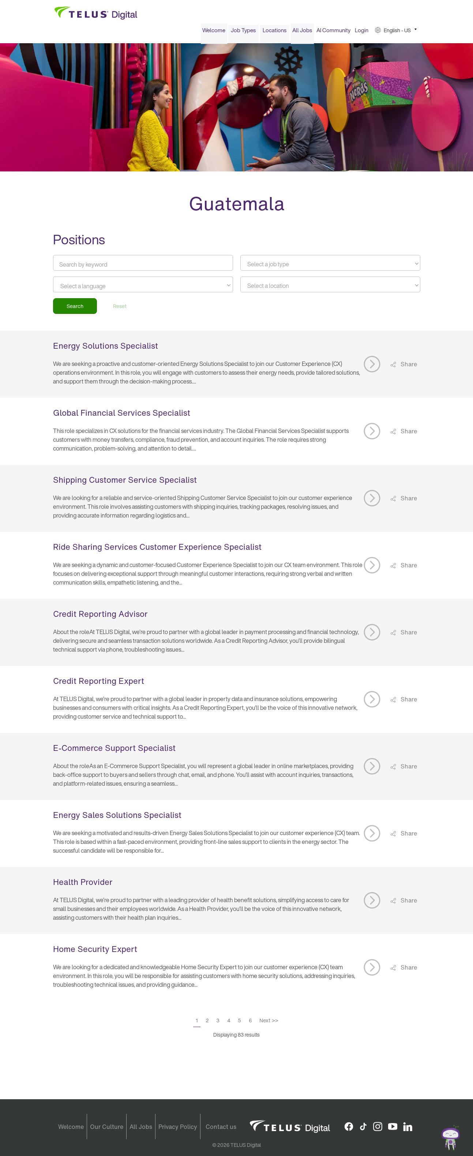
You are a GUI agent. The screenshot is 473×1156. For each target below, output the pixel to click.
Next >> (268, 1022)
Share (408, 366)
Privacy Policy (177, 1126)
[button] (395, 32)
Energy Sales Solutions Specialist (117, 817)
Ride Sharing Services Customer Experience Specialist (157, 549)
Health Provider (82, 884)
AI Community (333, 32)
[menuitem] (214, 32)
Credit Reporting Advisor (100, 616)
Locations (274, 32)
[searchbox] (93, 288)
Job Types (243, 32)
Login (361, 32)
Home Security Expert (95, 951)
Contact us (221, 1126)
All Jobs (302, 32)
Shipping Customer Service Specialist (125, 482)
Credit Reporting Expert (98, 683)
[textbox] (330, 266)
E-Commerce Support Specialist (114, 750)
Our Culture (106, 1126)
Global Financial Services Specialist (121, 415)
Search (75, 308)
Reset (120, 308)
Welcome (213, 32)
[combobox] (330, 265)
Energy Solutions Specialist (105, 348)
